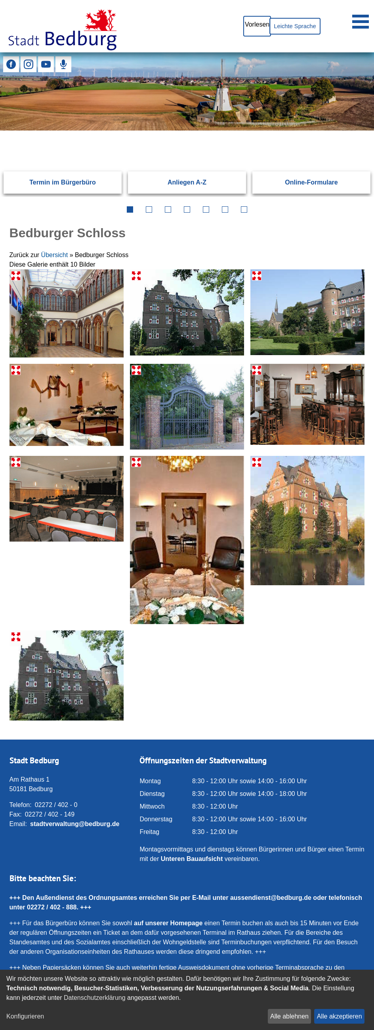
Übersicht (54, 255)
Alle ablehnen (289, 1016)
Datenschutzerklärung (95, 997)
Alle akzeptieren (339, 1016)
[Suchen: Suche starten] (347, 130)
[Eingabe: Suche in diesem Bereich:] (177, 130)
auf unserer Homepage (168, 923)
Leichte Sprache (291, 26)
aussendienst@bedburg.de (270, 897)
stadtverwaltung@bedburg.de (74, 824)
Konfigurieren (25, 1016)
